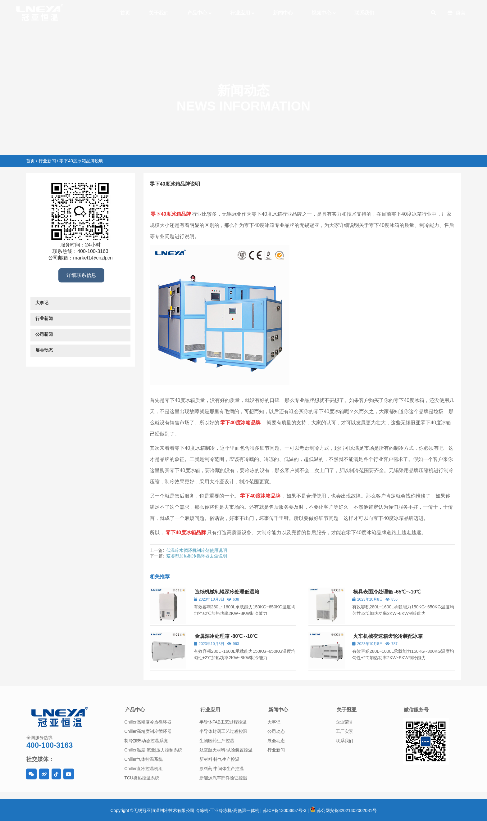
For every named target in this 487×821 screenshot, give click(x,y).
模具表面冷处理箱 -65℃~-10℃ (387, 591)
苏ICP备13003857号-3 (284, 810)
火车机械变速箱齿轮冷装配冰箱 (388, 636)
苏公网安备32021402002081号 (343, 810)
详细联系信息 (81, 275)
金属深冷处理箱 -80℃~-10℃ (226, 636)
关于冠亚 (347, 709)
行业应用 (210, 709)
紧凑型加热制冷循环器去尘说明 (196, 555)
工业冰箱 (225, 196)
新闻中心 (278, 709)
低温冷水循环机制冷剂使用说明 (196, 550)
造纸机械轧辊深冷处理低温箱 (227, 591)
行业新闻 (47, 160)
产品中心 (135, 709)
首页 (30, 160)
